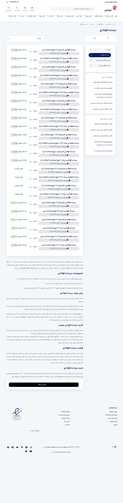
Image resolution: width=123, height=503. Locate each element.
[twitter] (22, 446)
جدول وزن (8, 8)
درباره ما (25, 8)
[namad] (16, 413)
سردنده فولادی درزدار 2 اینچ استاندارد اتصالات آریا (58, 108)
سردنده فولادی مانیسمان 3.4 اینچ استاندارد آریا (59, 167)
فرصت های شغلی (112, 417)
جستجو (92, 8)
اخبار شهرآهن (113, 421)
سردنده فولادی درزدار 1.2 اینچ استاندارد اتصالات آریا (59, 193)
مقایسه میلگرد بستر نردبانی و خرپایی (101, 102)
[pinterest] (15, 446)
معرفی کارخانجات (65, 411)
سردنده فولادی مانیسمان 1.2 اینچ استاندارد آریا (59, 184)
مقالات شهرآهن (65, 417)
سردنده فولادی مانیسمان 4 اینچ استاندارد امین (59, 201)
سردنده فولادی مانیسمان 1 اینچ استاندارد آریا (59, 150)
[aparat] (25, 446)
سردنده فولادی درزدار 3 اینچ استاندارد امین (59, 227)
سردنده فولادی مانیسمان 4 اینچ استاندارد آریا (59, 49)
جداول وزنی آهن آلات (64, 414)
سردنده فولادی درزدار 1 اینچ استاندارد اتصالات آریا (59, 159)
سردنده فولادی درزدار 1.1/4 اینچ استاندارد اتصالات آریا (59, 142)
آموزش (115, 424)
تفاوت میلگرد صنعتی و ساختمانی (102, 108)
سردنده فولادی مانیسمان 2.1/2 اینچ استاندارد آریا (59, 82)
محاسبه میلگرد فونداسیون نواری (102, 81)
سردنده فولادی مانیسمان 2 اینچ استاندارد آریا (58, 99)
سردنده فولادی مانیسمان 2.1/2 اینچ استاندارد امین (58, 235)
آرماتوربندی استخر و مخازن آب (103, 87)
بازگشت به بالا (34, 430)
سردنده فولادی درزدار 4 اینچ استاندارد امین (59, 210)
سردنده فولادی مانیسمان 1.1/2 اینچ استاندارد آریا (59, 116)
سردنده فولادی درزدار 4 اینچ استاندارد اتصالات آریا (59, 57)
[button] (107, 38)
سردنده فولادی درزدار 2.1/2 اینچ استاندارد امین (59, 244)
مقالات (32, 8)
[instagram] (31, 446)
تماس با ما (17, 8)
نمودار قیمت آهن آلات (111, 414)
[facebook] (18, 446)
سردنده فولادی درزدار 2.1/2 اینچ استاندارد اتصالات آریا (59, 91)
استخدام (67, 424)
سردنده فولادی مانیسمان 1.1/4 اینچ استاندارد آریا (59, 133)
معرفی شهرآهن (113, 411)
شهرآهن (107, 9)
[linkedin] (9, 446)
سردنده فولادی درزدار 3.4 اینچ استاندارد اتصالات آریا (59, 176)
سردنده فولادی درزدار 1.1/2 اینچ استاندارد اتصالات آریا (59, 125)
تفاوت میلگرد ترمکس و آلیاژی (103, 123)
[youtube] (12, 446)
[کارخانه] (25, 37)
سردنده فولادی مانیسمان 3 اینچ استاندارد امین (59, 218)
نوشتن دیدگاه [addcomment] (43, 383)
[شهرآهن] (114, 8)
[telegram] (28, 446)
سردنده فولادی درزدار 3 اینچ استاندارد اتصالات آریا (59, 74)
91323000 (12, 2)
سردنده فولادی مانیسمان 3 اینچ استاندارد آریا (59, 66)
